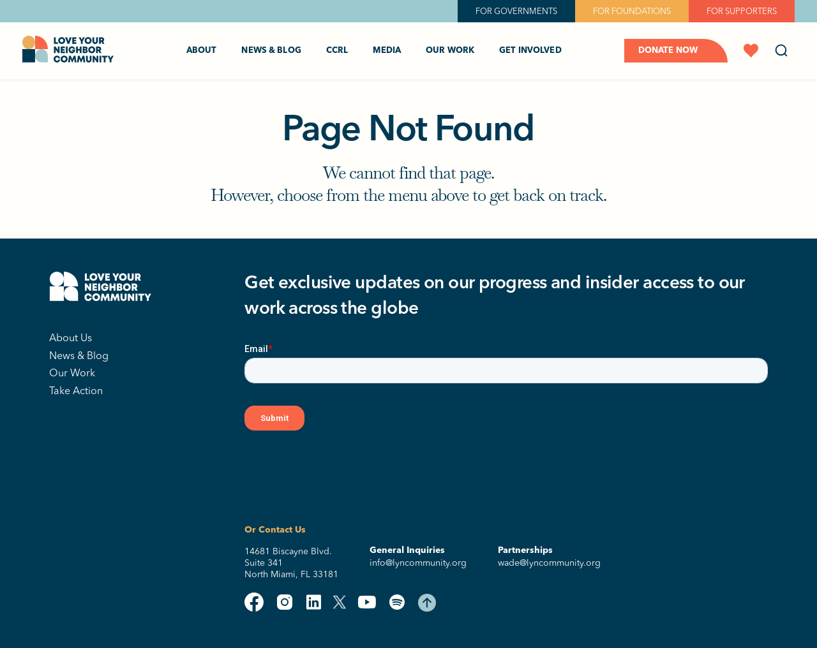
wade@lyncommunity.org (549, 562)
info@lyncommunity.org (418, 562)
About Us (70, 337)
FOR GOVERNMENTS (516, 11)
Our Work (450, 51)
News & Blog (271, 51)
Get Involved (530, 51)
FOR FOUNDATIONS (632, 11)
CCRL (337, 51)
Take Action (76, 390)
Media (387, 51)
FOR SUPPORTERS (742, 11)
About (201, 51)
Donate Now (668, 51)
